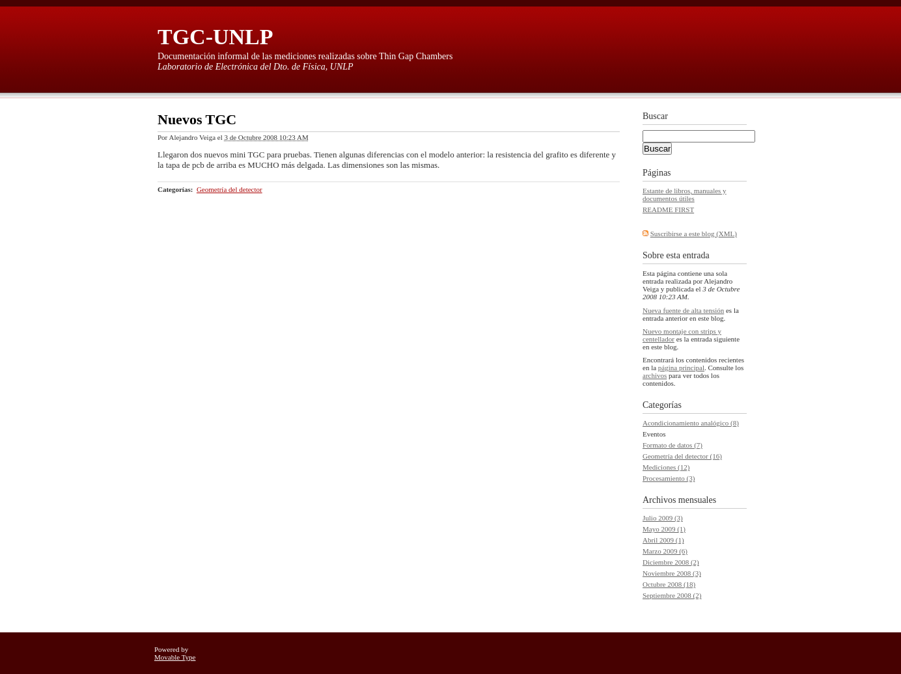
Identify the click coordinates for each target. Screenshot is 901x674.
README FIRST (668, 209)
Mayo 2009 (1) (664, 529)
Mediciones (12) (666, 467)
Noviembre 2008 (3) (672, 573)
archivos (655, 375)
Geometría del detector (229, 189)
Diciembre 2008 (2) (671, 562)
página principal (681, 367)
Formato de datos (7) (672, 445)
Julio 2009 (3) (663, 518)
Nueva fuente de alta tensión (683, 310)
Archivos (659, 500)
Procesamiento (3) (669, 478)
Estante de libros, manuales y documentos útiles (685, 194)
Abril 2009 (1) (663, 540)
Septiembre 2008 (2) (672, 595)
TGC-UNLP (215, 37)
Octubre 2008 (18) (669, 584)
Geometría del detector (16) (682, 456)
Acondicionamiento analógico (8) (691, 423)
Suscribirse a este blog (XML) (693, 233)
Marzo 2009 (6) (665, 551)
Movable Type (175, 657)
